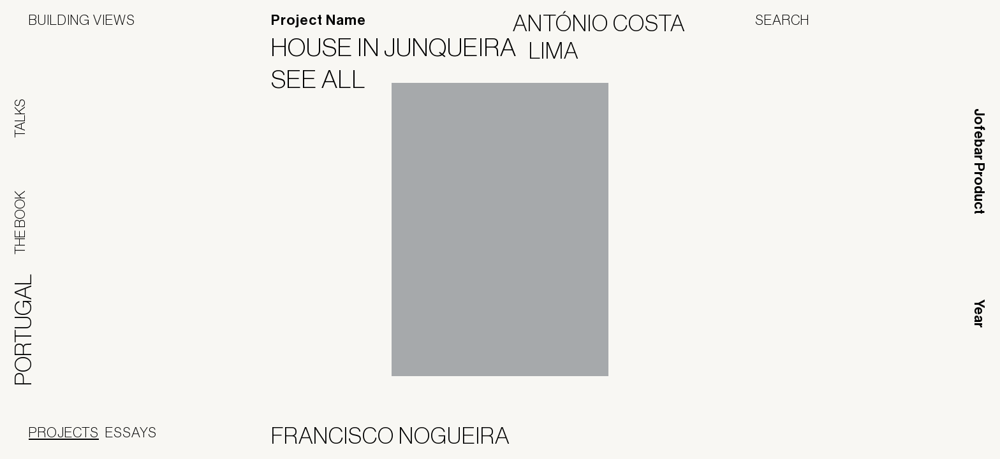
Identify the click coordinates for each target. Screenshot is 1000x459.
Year (979, 314)
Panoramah (856, 438)
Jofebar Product (979, 161)
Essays (131, 432)
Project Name (318, 20)
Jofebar (937, 433)
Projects (64, 432)
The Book (19, 222)
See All (326, 79)
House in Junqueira (402, 47)
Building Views (82, 19)
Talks (19, 118)
